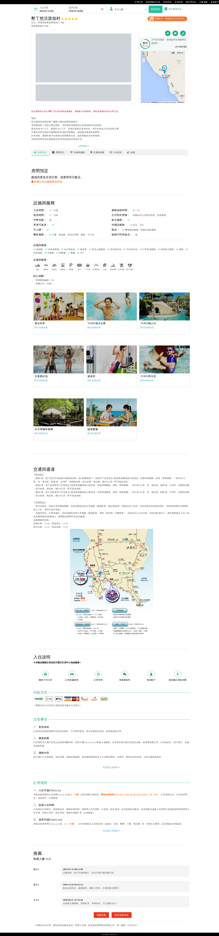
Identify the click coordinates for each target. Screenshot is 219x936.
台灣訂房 (137, 2)
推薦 (131, 152)
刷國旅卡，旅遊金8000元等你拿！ (167, 19)
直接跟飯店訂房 (151, 2)
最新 (40, 152)
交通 (97, 152)
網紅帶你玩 (189, 2)
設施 (77, 152)
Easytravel (113, 934)
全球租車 (177, 2)
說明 (116, 152)
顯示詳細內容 (41, 327)
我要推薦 (101, 915)
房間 (58, 152)
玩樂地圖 (202, 2)
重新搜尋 (155, 9)
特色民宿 (166, 2)
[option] (58, 306)
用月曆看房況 (173, 9)
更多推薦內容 (122, 915)
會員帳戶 (213, 2)
